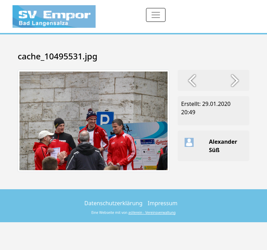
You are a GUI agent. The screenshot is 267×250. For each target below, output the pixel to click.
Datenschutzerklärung (113, 203)
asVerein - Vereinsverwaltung (152, 212)
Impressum (163, 203)
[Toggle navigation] (155, 15)
